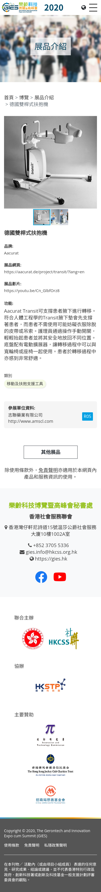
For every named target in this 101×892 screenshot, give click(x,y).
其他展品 (50, 452)
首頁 (9, 97)
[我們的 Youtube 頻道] (60, 577)
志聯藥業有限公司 (25, 415)
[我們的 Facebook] (41, 577)
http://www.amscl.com (30, 421)
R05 (87, 416)
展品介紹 (44, 97)
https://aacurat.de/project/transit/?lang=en (44, 271)
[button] (92, 120)
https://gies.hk (51, 558)
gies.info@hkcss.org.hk (51, 552)
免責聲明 (31, 845)
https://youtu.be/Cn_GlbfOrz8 (32, 290)
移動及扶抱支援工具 (25, 383)
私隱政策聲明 (55, 845)
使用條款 (11, 845)
